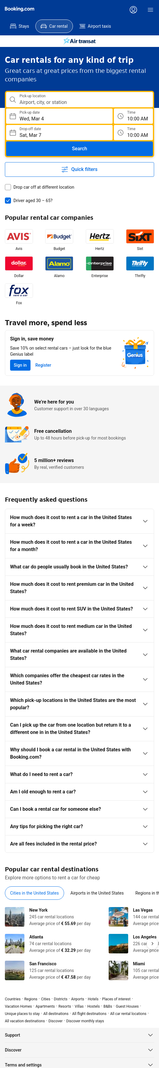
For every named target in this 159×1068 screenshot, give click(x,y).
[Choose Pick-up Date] (59, 116)
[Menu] (150, 9)
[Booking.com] (19, 9)
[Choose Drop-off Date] (59, 132)
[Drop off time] (133, 132)
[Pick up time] (133, 116)
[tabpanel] (79, 944)
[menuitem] (19, 26)
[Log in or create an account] (133, 9)
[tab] (34, 893)
